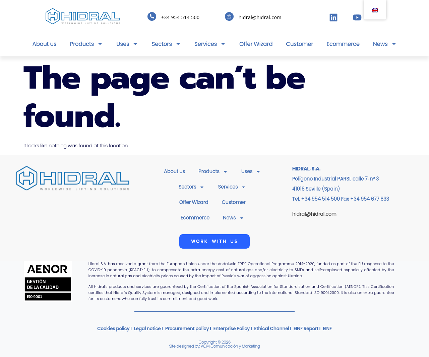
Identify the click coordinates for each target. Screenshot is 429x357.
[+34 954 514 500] (151, 16)
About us (44, 44)
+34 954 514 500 (180, 17)
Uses (127, 44)
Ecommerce (343, 44)
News (385, 44)
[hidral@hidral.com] (229, 16)
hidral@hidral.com (260, 17)
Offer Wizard (255, 44)
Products (86, 44)
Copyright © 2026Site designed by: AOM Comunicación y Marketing (214, 344)
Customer (299, 44)
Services (210, 44)
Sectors (166, 44)
